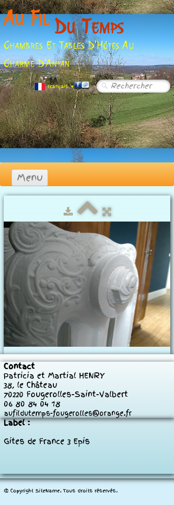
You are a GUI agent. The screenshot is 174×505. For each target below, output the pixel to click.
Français (54, 86)
